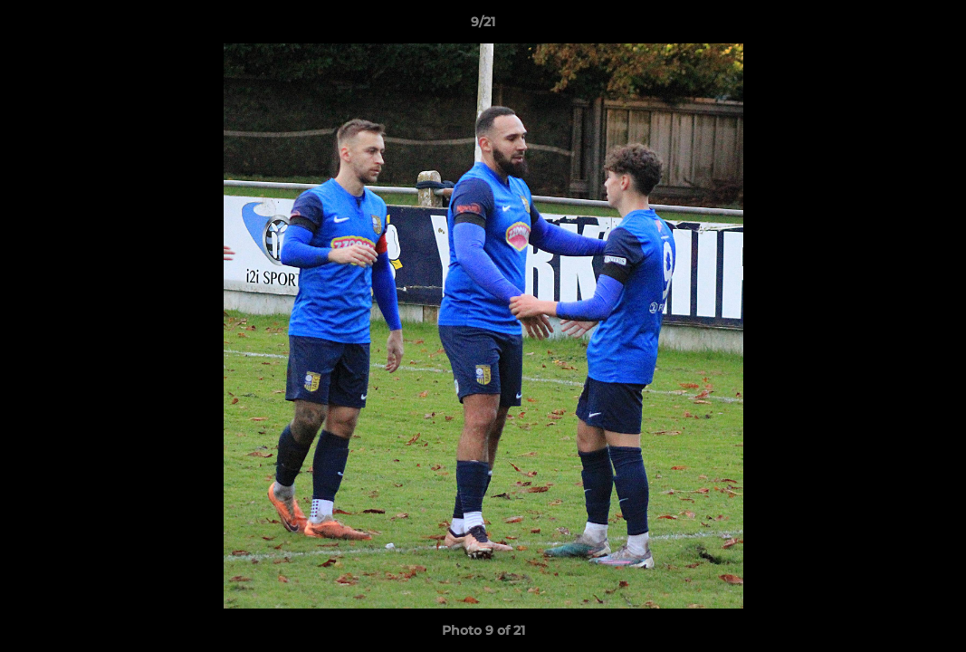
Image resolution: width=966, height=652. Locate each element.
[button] (933, 26)
